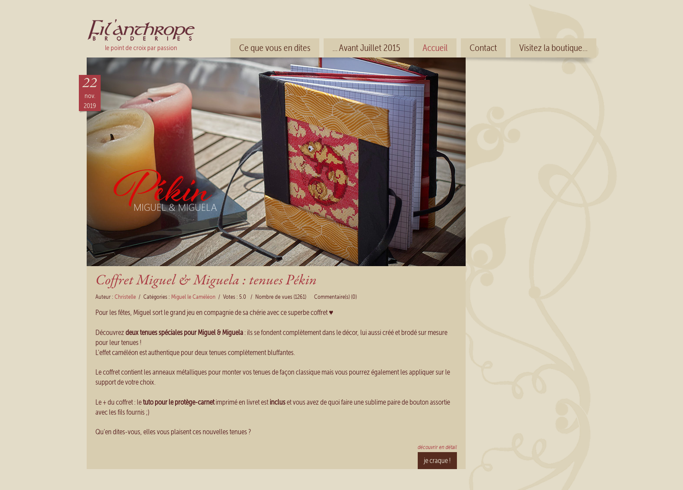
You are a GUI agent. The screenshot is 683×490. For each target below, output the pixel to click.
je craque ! (437, 460)
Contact (483, 48)
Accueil (435, 48)
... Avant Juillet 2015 (366, 48)
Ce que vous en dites (275, 48)
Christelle (125, 297)
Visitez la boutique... (553, 48)
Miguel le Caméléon (193, 297)
